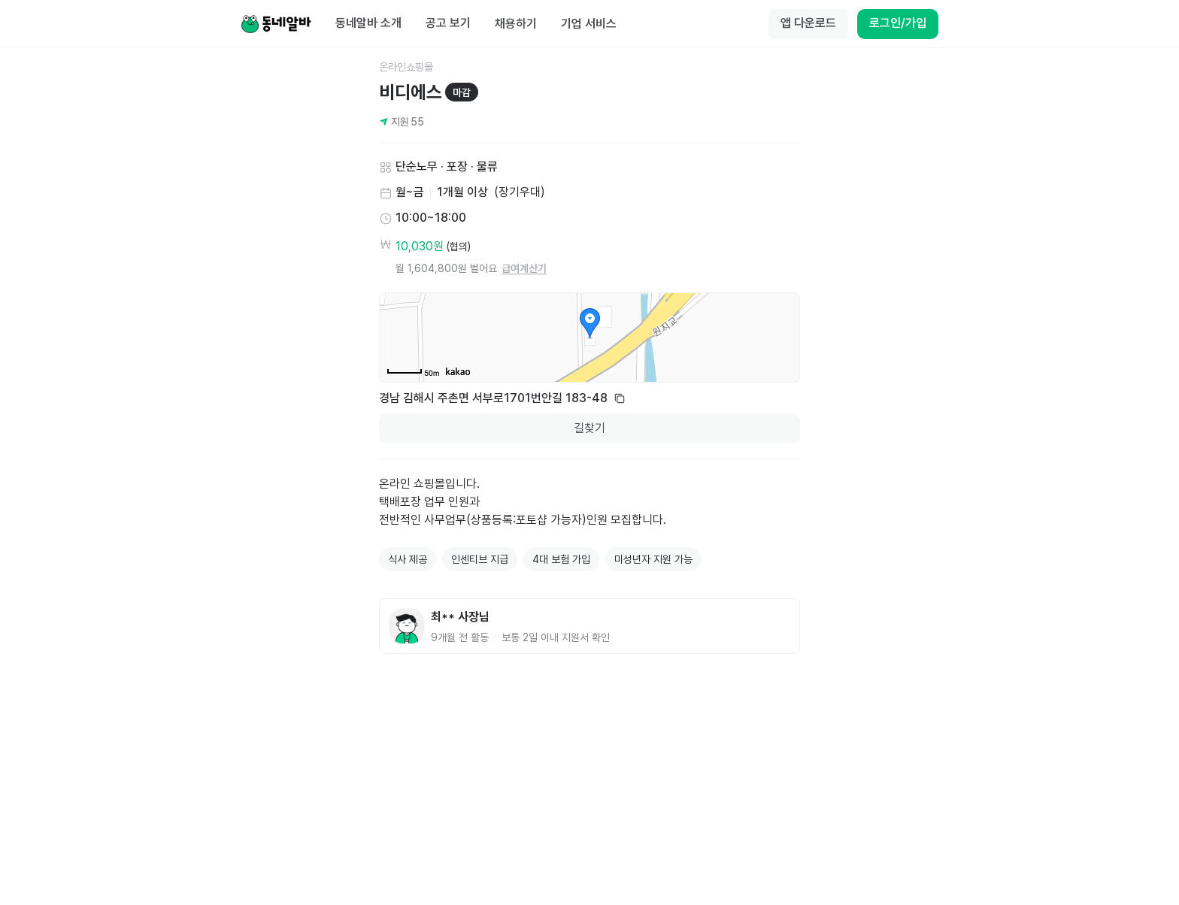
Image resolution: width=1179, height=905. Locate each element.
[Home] (276, 24)
